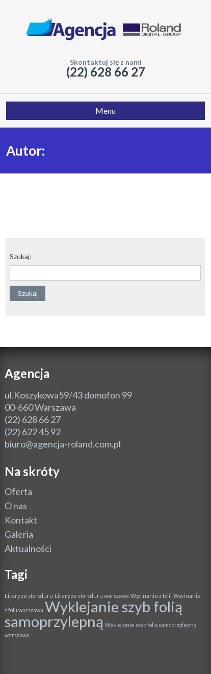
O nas (16, 505)
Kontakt (21, 520)
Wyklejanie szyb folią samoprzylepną (93, 613)
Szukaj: (21, 256)
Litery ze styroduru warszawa (92, 595)
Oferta (18, 491)
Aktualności (28, 548)
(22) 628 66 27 (105, 71)
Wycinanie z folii (151, 595)
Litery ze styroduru (29, 595)
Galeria (19, 534)
